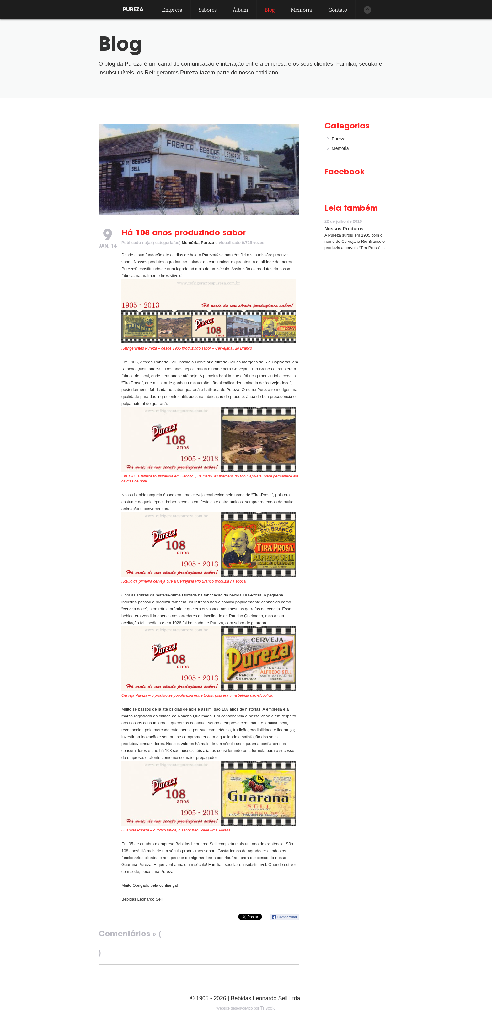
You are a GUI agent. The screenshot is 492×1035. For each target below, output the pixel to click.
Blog (270, 10)
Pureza (207, 242)
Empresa (172, 10)
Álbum (240, 10)
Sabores (208, 10)
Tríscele (268, 1007)
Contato (337, 10)
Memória (301, 10)
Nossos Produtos (343, 228)
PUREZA (133, 10)
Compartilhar (284, 917)
